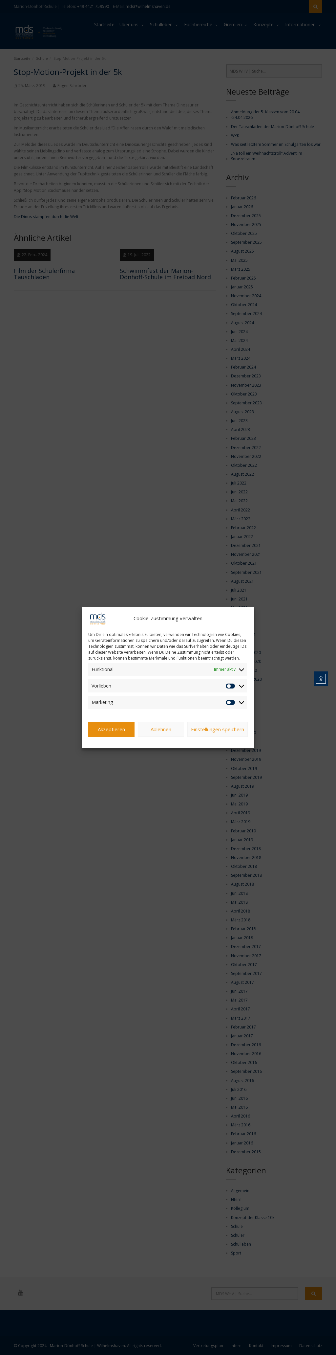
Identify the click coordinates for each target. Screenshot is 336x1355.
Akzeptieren (111, 729)
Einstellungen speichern (217, 729)
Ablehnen (161, 729)
